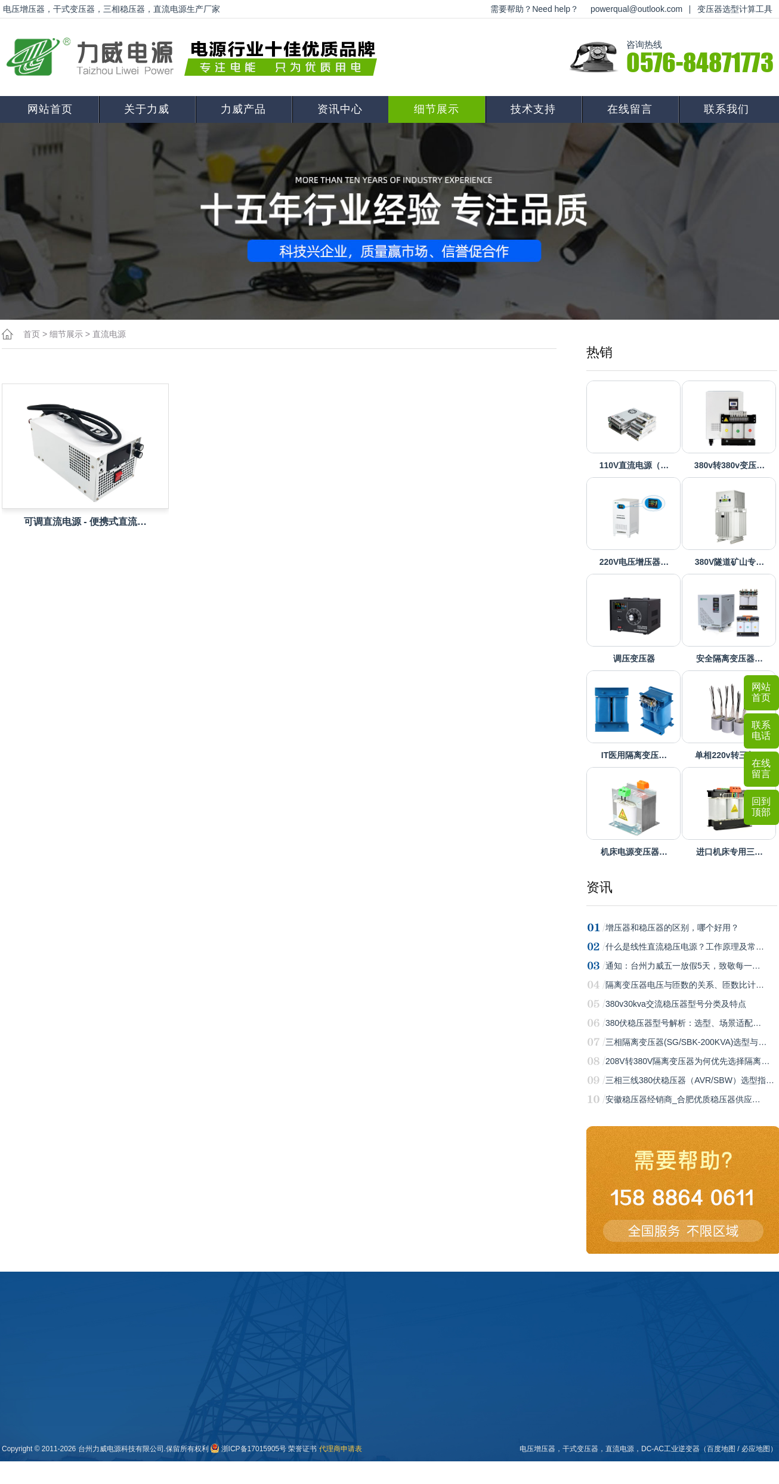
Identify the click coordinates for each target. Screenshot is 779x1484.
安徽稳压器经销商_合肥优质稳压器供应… (683, 1099)
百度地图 (721, 1449)
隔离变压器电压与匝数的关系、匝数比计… (684, 985)
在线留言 (630, 109)
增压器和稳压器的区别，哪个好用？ (672, 927)
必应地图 (755, 1449)
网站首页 (50, 109)
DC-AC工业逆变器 (670, 1449)
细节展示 (436, 109)
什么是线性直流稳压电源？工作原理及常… (684, 946)
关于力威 (146, 109)
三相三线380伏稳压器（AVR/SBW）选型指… (689, 1080)
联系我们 (726, 109)
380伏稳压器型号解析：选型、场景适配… (683, 1023)
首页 (31, 334)
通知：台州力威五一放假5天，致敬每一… (683, 965)
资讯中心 (340, 109)
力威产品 (243, 109)
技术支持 (533, 109)
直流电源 (109, 334)
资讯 (599, 887)
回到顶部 (761, 806)
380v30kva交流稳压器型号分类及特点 (675, 1004)
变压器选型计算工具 (734, 9)
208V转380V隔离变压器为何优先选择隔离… (687, 1061)
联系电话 (761, 730)
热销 (599, 352)
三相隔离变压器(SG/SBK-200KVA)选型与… (685, 1042)
